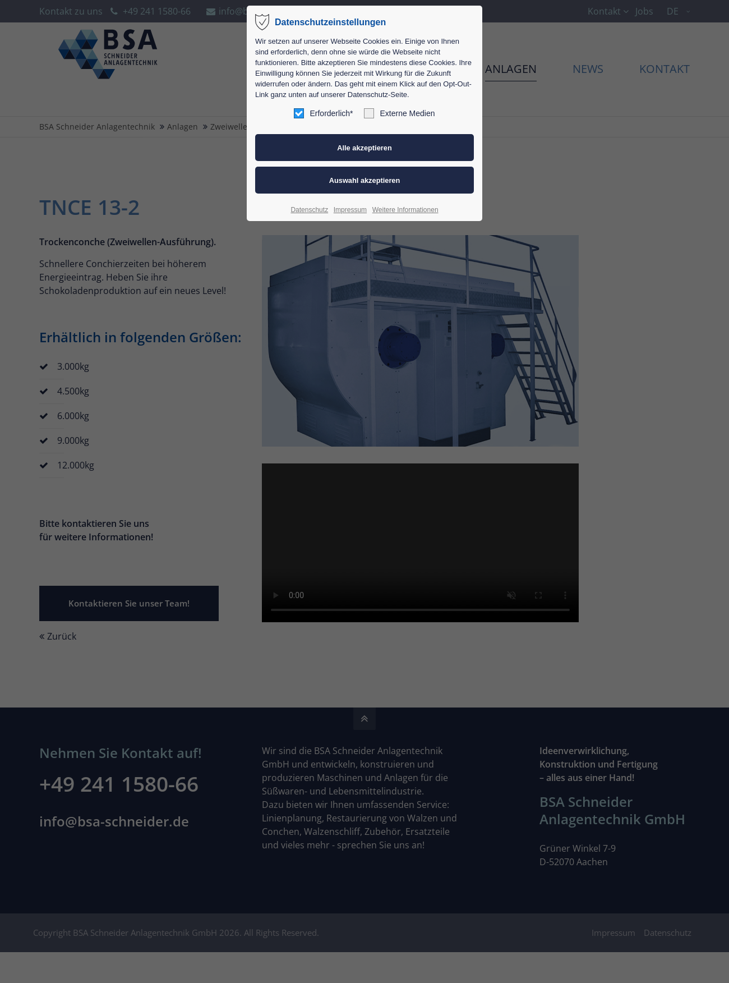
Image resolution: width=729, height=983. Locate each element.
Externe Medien (399, 113)
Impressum (350, 210)
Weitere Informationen (405, 210)
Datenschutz (309, 210)
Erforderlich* (323, 113)
